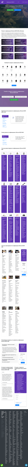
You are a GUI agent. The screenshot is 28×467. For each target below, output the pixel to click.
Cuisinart (10, 420)
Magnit (14, 459)
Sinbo (21, 417)
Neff (17, 424)
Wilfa (20, 452)
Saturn (21, 411)
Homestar (14, 417)
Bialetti (6, 439)
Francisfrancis (11, 454)
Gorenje (14, 411)
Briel (5, 453)
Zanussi (21, 453)
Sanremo (17, 459)
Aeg (5, 411)
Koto (13, 433)
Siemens (21, 416)
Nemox (17, 425)
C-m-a (6, 456)
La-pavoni (14, 449)
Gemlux (10, 461)
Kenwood (14, 437)
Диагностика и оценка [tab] (5, 140)
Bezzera (6, 438)
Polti (17, 441)
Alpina (6, 419)
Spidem (21, 422)
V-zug (21, 439)
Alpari (6, 412)
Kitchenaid (14, 439)
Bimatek (6, 441)
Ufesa (21, 437)
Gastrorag (10, 460)
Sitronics (21, 418)
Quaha (17, 446)
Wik (20, 448)
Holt (13, 419)
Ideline (13, 426)
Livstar (13, 458)
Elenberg (10, 438)
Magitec (14, 463)
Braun (6, 449)
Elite (9, 439)
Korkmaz (14, 441)
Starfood (21, 423)
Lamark (14, 444)
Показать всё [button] (14, 85)
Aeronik (6, 417)
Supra (17, 462)
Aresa (6, 422)
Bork (5, 432)
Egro (9, 434)
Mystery (17, 423)
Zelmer (21, 455)
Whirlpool (21, 451)
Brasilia (6, 448)
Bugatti (6, 454)
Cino (5, 459)
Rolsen (17, 454)
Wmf (20, 449)
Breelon (6, 451)
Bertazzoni (6, 429)
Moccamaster (18, 420)
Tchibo (21, 429)
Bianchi (6, 440)
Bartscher (6, 433)
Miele (17, 418)
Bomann (6, 445)
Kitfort (13, 440)
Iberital (13, 425)
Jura (13, 432)
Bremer (6, 452)
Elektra (10, 437)
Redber (17, 451)
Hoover (14, 420)
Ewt (9, 433)
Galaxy (10, 459)
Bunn (5, 455)
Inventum (14, 427)
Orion (17, 431)
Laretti (13, 453)
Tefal (20, 431)
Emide (10, 441)
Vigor (21, 445)
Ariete (6, 423)
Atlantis (6, 427)
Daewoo (10, 422)
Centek (6, 458)
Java (13, 431)
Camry (6, 462)
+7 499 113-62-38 (24, 2)
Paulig (17, 434)
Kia (13, 438)
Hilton (13, 418)
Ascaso (6, 424)
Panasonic (17, 433)
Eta (9, 432)
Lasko (13, 454)
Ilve (13, 424)
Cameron (6, 461)
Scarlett (21, 412)
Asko (5, 425)
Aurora (6, 415)
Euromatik (10, 444)
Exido (9, 445)
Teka (20, 427)
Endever (10, 431)
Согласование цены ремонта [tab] (5, 142)
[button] (15, 382)
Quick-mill (17, 447)
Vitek (20, 441)
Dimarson (10, 430)
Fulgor (10, 455)
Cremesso (10, 419)
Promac (17, 445)
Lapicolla (14, 451)
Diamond (10, 429)
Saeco (17, 463)
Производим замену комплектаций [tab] (5, 126)
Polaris (17, 440)
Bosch (6, 446)
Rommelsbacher (18, 455)
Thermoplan (21, 432)
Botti (5, 447)
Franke (10, 448)
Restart (17, 453)
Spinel (17, 461)
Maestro (14, 461)
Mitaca (17, 419)
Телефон (24, 268)
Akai (5, 418)
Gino (9, 462)
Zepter (21, 456)
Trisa (20, 434)
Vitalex (21, 446)
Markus (17, 411)
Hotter (13, 422)
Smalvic (21, 419)
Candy (6, 463)
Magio (13, 462)
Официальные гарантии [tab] (4, 118)
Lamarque (14, 452)
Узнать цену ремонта (14, 99)
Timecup (21, 433)
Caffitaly (6, 460)
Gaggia (10, 458)
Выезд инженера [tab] (5, 138)
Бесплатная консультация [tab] (4, 123)
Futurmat (10, 456)
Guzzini (14, 416)
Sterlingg (21, 424)
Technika (21, 430)
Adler (6, 416)
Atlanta (6, 426)
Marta (17, 412)
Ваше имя (23, 265)
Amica (6, 420)
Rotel (17, 456)
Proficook (17, 444)
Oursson (17, 432)
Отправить (23, 274)
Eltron (9, 440)
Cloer (9, 415)
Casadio (10, 412)
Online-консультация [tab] (4, 136)
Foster (10, 453)
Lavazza (14, 455)
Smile (21, 420)
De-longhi (10, 427)
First (9, 452)
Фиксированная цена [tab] (5, 116)
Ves (20, 440)
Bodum (6, 444)
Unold (21, 438)
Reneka (17, 452)
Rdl (16, 448)
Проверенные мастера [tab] (4, 121)
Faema (10, 449)
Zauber (21, 454)
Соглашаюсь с (25, 272)
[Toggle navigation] (18, 2)
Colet (9, 418)
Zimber (21, 458)
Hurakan (14, 423)
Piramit (17, 439)
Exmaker (10, 446)
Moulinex (17, 422)
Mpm (13, 460)
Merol (17, 417)
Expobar (10, 447)
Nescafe (17, 426)
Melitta (17, 416)
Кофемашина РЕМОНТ (10, 2)
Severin (21, 415)
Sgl (16, 460)
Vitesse (21, 447)
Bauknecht (6, 434)
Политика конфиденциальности (21, 466)
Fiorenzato (10, 451)
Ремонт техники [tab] (5, 144)
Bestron (6, 437)
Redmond (17, 449)
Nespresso (17, 427)
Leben (13, 456)
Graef (13, 412)
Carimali (10, 411)
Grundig (14, 415)
